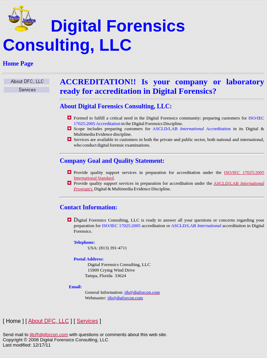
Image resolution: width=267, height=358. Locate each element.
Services (87, 321)
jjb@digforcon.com (49, 334)
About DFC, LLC (48, 321)
